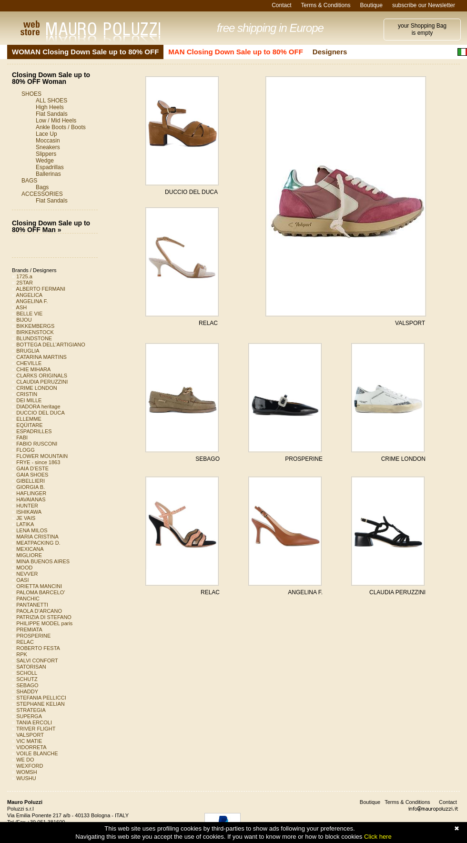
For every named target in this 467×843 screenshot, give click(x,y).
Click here (378, 836)
